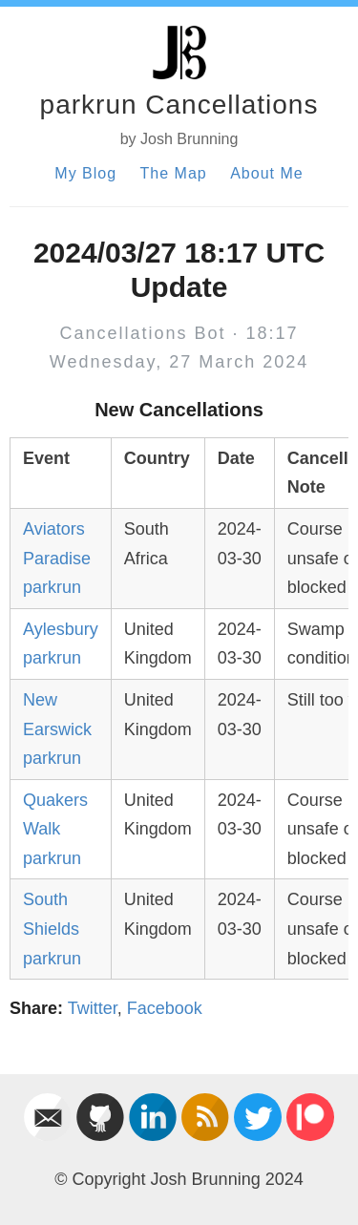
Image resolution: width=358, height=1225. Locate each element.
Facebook (164, 1008)
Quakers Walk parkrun (55, 829)
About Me (266, 173)
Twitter (92, 1008)
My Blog (85, 173)
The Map (173, 173)
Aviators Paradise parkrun (57, 558)
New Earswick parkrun (57, 729)
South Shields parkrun (52, 928)
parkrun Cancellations (179, 104)
